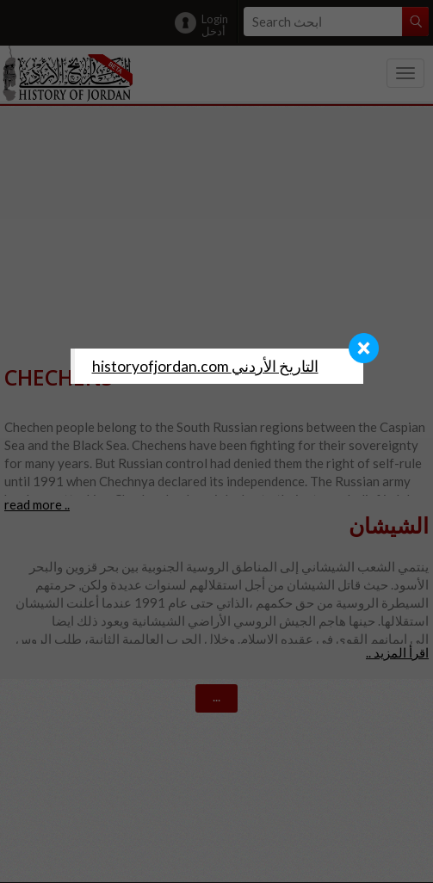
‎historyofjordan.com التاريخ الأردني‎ (205, 366)
